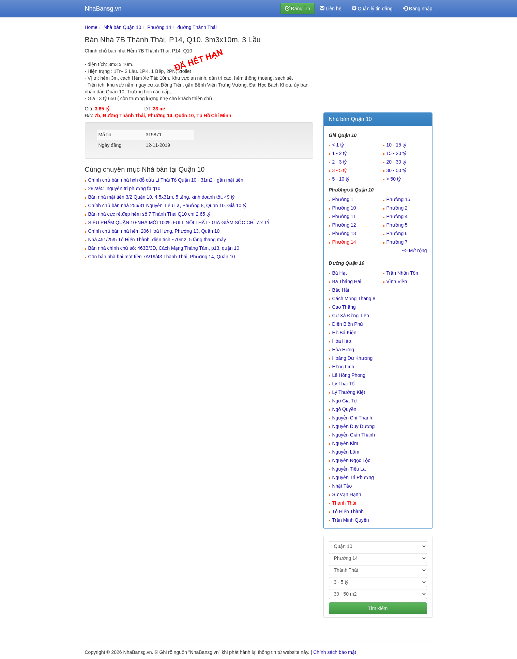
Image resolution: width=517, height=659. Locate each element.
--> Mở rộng (414, 250)
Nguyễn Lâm (346, 452)
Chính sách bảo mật (334, 652)
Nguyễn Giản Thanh (353, 435)
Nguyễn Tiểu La (349, 469)
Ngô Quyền (344, 409)
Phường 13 (344, 233)
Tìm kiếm (378, 608)
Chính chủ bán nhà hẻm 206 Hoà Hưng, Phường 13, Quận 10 (154, 231)
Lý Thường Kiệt (348, 392)
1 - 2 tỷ (339, 153)
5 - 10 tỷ (341, 179)
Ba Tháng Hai (346, 281)
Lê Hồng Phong (349, 375)
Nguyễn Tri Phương (353, 477)
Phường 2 (397, 208)
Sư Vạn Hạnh (346, 494)
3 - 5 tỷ (339, 170)
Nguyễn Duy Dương (353, 426)
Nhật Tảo (342, 486)
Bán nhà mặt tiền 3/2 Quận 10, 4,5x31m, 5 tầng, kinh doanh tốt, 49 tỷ (161, 197)
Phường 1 (342, 199)
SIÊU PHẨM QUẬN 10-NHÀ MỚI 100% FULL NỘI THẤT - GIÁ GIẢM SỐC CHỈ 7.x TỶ (179, 222)
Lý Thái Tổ (343, 383)
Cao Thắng (344, 307)
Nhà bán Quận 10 (122, 27)
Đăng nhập (417, 8)
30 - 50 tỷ (396, 170)
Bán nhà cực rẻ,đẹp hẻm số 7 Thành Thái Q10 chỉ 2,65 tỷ (149, 214)
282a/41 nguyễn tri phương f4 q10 (124, 188)
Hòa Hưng (343, 349)
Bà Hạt (339, 273)
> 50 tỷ (393, 179)
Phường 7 (397, 242)
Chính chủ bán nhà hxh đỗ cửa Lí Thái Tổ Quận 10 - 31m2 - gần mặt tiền (165, 180)
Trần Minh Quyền (350, 520)
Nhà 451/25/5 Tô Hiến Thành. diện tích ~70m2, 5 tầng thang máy (157, 239)
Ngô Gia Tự (344, 400)
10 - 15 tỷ (396, 145)
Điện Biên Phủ (347, 324)
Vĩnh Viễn (396, 281)
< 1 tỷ (338, 145)
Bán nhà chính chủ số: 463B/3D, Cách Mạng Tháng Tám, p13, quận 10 (163, 248)
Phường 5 (397, 225)
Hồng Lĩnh (343, 366)
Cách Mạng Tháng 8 (354, 298)
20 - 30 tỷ (396, 162)
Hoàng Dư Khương (352, 358)
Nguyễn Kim (345, 443)
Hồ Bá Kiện (344, 332)
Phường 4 (397, 216)
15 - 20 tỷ (396, 153)
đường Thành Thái (197, 27)
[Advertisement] (377, 66)
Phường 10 (344, 208)
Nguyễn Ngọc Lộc (351, 460)
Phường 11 (344, 216)
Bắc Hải (340, 290)
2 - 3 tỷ (339, 162)
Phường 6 (397, 233)
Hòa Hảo (341, 341)
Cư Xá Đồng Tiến (350, 315)
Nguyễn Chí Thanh (352, 417)
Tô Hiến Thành (348, 511)
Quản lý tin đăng (372, 8)
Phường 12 (344, 225)
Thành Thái (344, 503)
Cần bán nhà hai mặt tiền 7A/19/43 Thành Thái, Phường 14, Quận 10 (161, 256)
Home (91, 27)
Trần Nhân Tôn (402, 273)
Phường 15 (398, 199)
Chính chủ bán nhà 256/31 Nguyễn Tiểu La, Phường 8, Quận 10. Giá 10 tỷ (167, 205)
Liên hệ (330, 8)
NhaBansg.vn (103, 8)
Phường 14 (159, 27)
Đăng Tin (297, 8)
